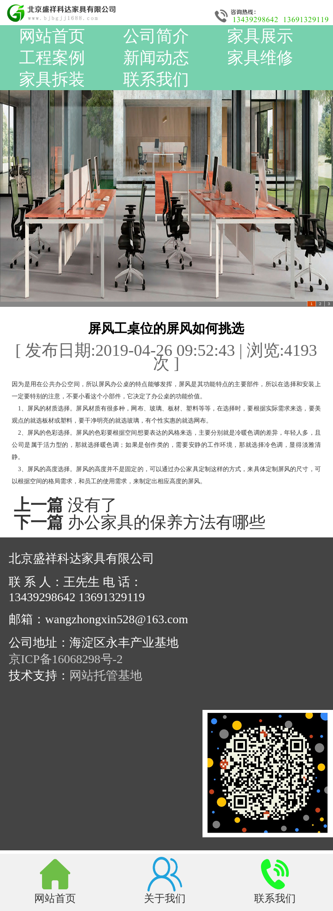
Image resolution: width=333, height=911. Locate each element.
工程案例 (52, 58)
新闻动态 (156, 58)
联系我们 (156, 79)
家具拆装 (52, 79)
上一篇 (38, 505)
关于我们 (165, 898)
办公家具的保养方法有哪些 (166, 522)
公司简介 (156, 36)
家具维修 (260, 58)
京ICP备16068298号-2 (66, 659)
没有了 (92, 505)
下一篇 (38, 522)
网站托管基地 (105, 675)
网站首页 (52, 36)
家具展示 (260, 36)
